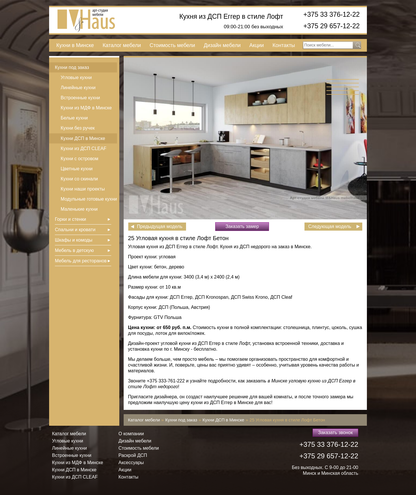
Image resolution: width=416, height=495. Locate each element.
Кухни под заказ (72, 67)
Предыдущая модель (159, 226)
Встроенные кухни (80, 97)
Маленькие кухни (79, 209)
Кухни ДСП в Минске (83, 138)
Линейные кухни (78, 87)
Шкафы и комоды (73, 240)
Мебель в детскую (74, 250)
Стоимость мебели (172, 45)
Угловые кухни (76, 77)
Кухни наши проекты (83, 188)
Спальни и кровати (75, 229)
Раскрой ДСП (132, 455)
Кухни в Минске (75, 45)
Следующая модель (329, 226)
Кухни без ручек (78, 128)
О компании (131, 433)
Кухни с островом (79, 158)
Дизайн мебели (222, 45)
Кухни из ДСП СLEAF (83, 148)
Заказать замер (242, 226)
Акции (256, 45)
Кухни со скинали (79, 178)
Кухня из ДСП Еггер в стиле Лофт (231, 16)
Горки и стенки (70, 219)
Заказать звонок (335, 432)
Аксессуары (131, 462)
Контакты (283, 45)
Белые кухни (74, 117)
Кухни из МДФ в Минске (86, 107)
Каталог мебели (122, 45)
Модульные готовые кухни (89, 199)
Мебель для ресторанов (81, 260)
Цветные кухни (76, 168)
